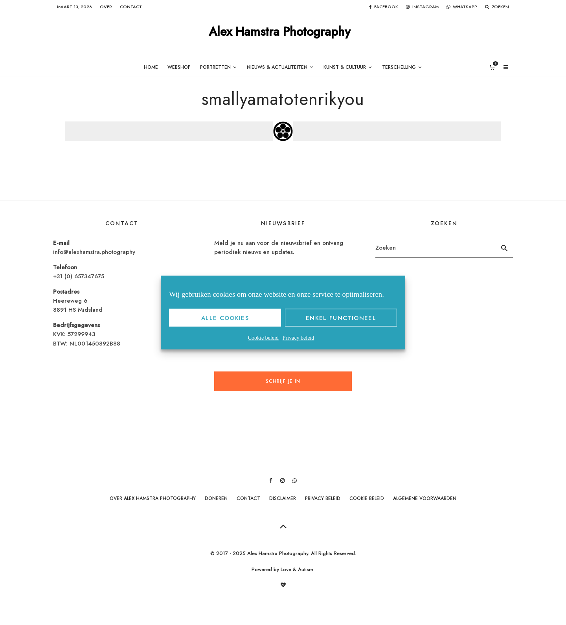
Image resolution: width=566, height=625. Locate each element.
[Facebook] (383, 7)
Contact (131, 7)
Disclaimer (282, 498)
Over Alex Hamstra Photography (153, 498)
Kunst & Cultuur (344, 67)
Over (106, 7)
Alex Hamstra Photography (280, 32)
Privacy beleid (298, 338)
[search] (504, 248)
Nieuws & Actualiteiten (277, 67)
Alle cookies (225, 317)
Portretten (215, 67)
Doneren (216, 498)
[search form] (435, 248)
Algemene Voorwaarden (424, 498)
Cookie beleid (263, 338)
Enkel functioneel (341, 317)
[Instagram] (422, 7)
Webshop (179, 67)
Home (151, 67)
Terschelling (399, 67)
